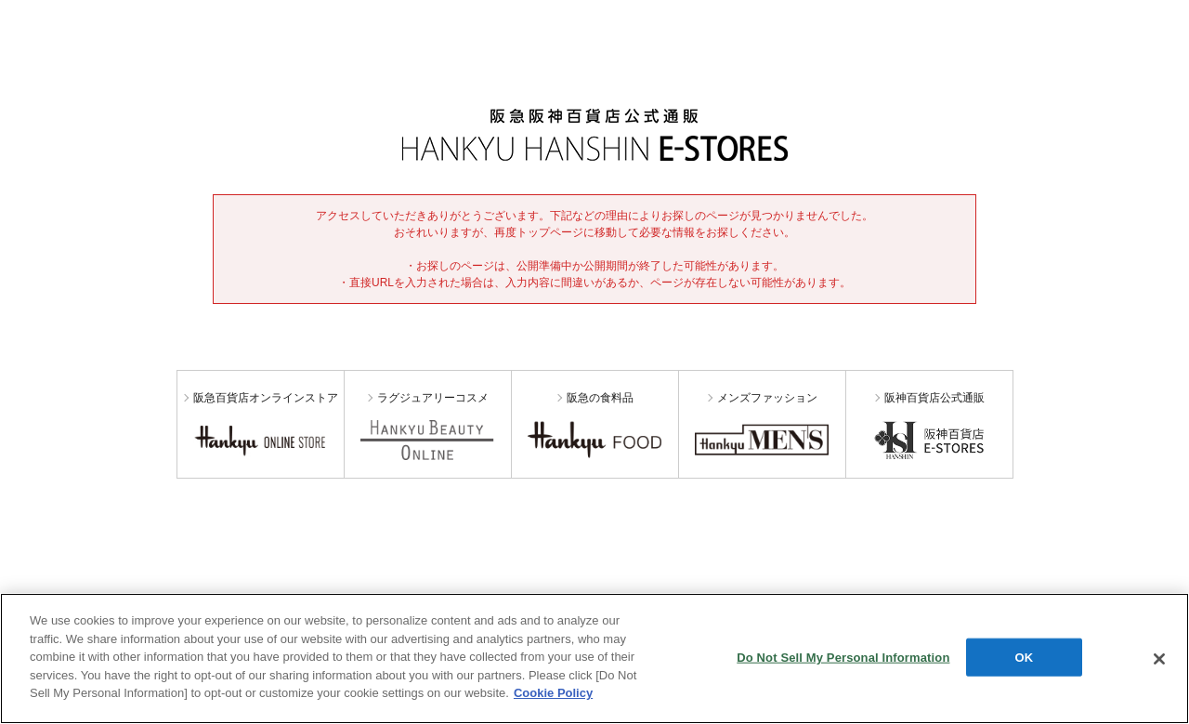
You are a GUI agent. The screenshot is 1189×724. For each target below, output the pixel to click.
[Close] (1159, 658)
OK (1024, 657)
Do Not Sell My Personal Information (843, 657)
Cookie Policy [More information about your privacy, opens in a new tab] (553, 693)
